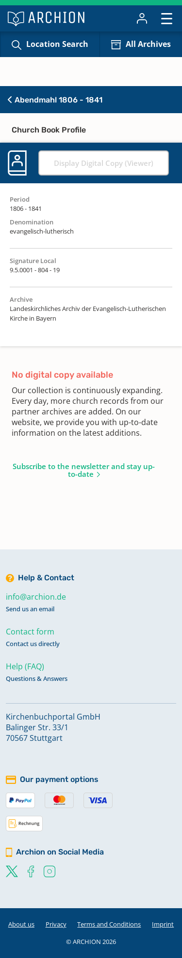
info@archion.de (36, 596)
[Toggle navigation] (166, 18)
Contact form (30, 631)
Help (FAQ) (25, 666)
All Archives (148, 44)
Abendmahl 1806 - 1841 (55, 99)
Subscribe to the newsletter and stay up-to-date (84, 470)
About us (21, 924)
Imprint (163, 924)
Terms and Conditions (109, 924)
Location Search (57, 44)
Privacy (56, 924)
